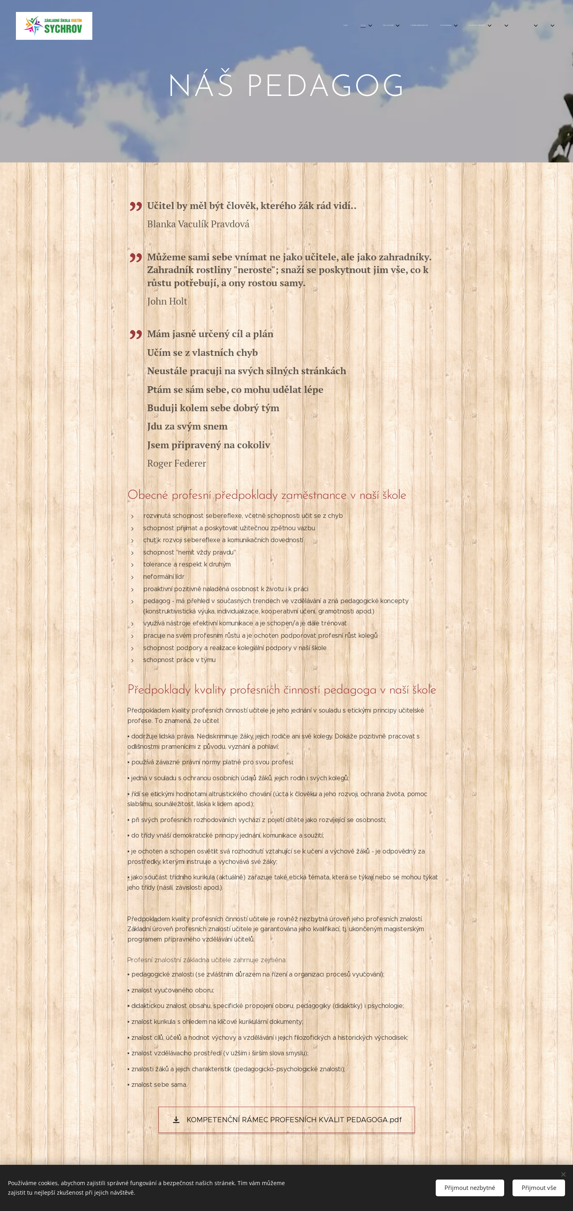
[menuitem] (411, 26)
